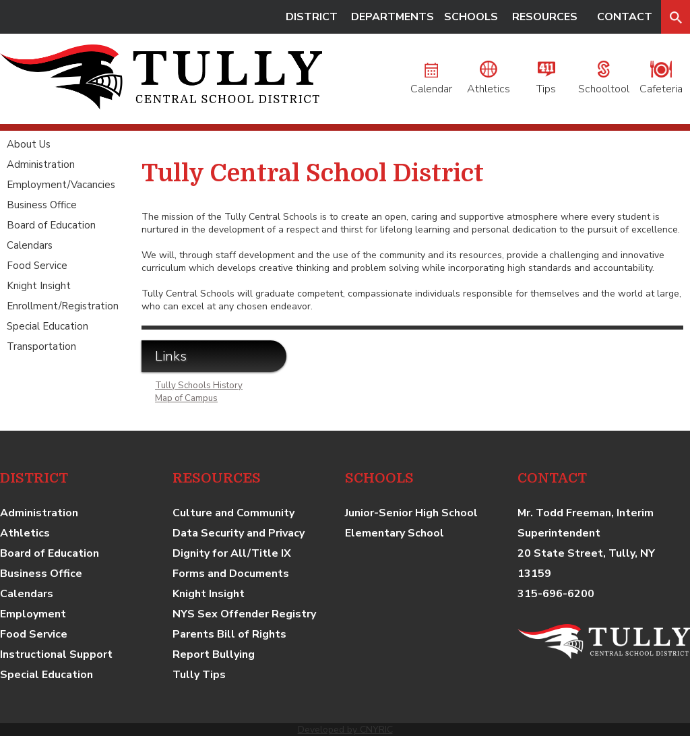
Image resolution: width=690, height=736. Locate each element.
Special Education (47, 326)
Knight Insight (39, 286)
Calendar (431, 81)
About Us (29, 144)
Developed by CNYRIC (345, 729)
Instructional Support (56, 654)
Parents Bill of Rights (229, 634)
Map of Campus (186, 398)
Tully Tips (199, 674)
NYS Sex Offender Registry (244, 614)
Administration (41, 164)
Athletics (488, 81)
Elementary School (394, 533)
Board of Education (51, 225)
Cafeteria (661, 81)
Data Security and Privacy (238, 533)
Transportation (41, 346)
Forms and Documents (230, 573)
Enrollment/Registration (63, 306)
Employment (33, 614)
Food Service (37, 265)
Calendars (30, 245)
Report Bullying (213, 654)
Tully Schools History (199, 385)
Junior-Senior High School (411, 512)
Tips (546, 81)
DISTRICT (312, 16)
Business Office (42, 205)
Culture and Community (233, 512)
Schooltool (603, 81)
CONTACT (624, 16)
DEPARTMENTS (392, 16)
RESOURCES (544, 16)
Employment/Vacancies (61, 184)
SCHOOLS (471, 16)
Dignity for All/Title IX (231, 553)
